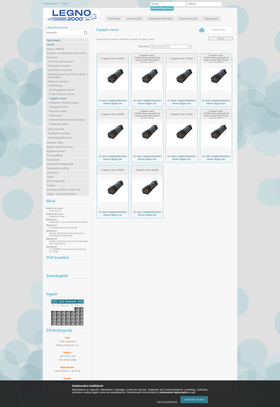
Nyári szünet (55, 211)
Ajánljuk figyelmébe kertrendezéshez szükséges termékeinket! (66, 234)
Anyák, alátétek (55, 48)
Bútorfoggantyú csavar (61, 89)
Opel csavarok (56, 129)
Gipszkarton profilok (58, 168)
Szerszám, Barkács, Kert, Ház (63, 189)
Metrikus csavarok (58, 81)
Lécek (50, 176)
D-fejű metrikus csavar (61, 94)
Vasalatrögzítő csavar (60, 137)
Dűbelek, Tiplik (55, 142)
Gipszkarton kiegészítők (60, 164)
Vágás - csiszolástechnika (61, 193)
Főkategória (102, 39)
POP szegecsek (56, 181)
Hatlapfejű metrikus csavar (64, 102)
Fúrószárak (53, 159)
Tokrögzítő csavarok (59, 133)
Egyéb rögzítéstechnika (60, 146)
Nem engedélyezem (167, 401)
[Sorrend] (171, 46)
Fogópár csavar (57, 98)
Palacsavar (55, 115)
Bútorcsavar (55, 85)
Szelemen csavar (58, 124)
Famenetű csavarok (59, 65)
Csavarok (52, 57)
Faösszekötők (54, 155)
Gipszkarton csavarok (60, 70)
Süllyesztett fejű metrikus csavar (67, 119)
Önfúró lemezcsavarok (60, 61)
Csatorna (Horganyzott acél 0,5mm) (67, 53)
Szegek (51, 185)
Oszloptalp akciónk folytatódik (63, 227)
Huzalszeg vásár (57, 216)
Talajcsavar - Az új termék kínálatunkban (68, 222)
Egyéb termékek (56, 151)
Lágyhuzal (52, 172)
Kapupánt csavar (58, 106)
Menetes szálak (57, 111)
